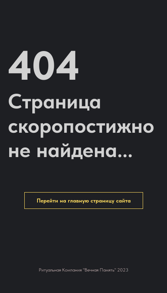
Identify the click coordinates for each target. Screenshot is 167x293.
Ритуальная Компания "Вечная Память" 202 (82, 270)
